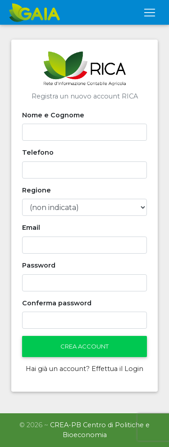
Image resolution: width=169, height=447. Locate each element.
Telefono (38, 152)
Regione (36, 190)
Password (38, 265)
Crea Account (84, 346)
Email (31, 228)
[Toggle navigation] (149, 12)
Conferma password (56, 303)
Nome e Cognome (53, 115)
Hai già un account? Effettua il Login (84, 369)
